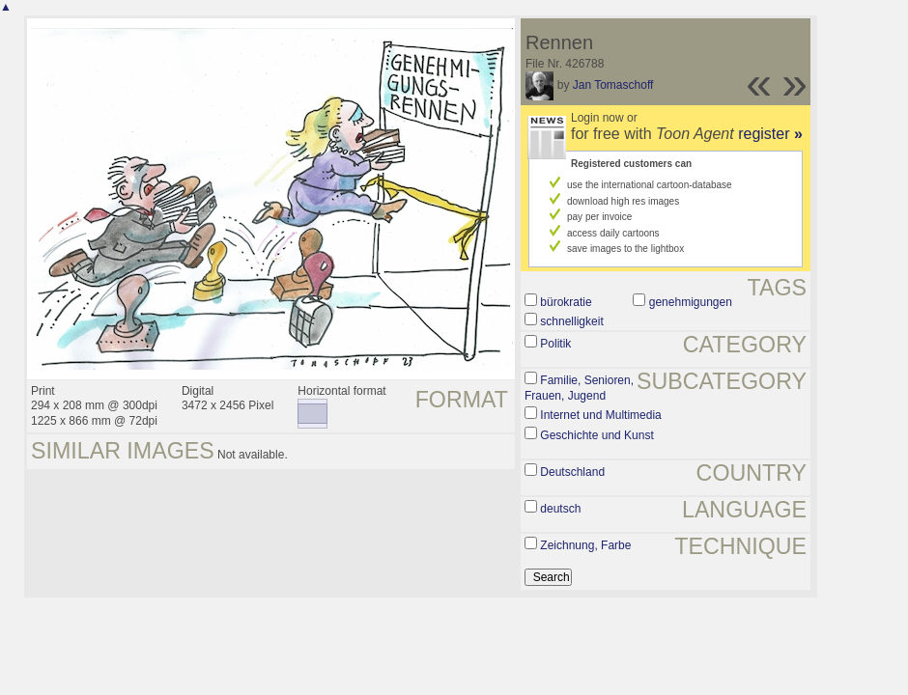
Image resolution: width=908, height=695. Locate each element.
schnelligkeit (571, 321)
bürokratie (565, 302)
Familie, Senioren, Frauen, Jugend (579, 388)
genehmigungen (690, 302)
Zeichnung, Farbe (585, 545)
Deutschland (572, 472)
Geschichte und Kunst (596, 435)
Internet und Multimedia (600, 415)
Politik (555, 343)
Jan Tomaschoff (613, 85)
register (770, 133)
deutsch (560, 508)
